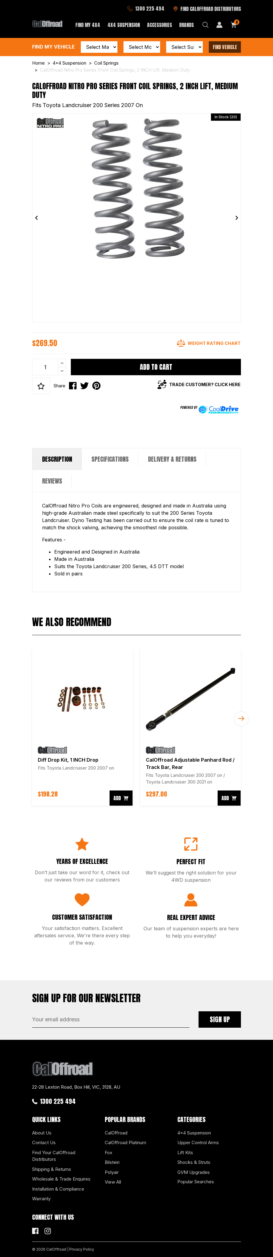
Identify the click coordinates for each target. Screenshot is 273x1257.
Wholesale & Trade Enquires (61, 1179)
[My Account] (219, 25)
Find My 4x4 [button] (87, 25)
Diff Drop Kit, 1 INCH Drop (68, 760)
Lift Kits (185, 1152)
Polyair (112, 1172)
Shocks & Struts (193, 1162)
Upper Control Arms (198, 1142)
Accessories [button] (159, 25)
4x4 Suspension (194, 1133)
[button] (41, 386)
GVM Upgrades (193, 1172)
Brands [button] (186, 25)
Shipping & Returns (51, 1169)
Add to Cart (156, 367)
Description (57, 459)
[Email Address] (110, 1019)
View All (113, 1182)
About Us (41, 1133)
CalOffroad (116, 1133)
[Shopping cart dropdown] (233, 25)
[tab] (57, 459)
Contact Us (44, 1142)
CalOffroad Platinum (125, 1142)
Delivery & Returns (172, 459)
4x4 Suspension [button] (123, 25)
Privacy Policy (81, 1249)
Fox (108, 1152)
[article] (82, 727)
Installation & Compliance (58, 1189)
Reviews (52, 481)
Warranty (41, 1198)
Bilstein (112, 1162)
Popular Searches (195, 1182)
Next (241, 719)
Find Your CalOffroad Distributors (53, 1156)
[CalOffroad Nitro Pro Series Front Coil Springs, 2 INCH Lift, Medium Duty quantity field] (49, 367)
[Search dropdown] (205, 25)
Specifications (110, 459)
